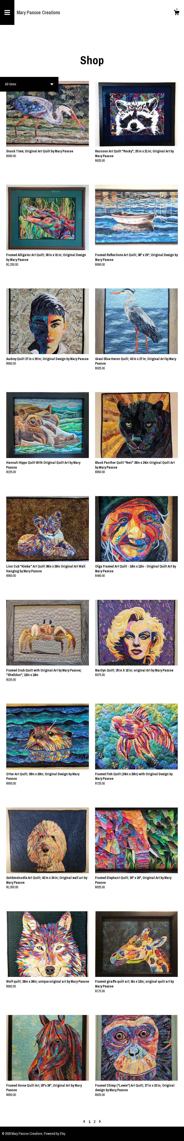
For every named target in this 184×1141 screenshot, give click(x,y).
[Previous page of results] (84, 1121)
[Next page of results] (100, 1121)
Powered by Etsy (54, 1133)
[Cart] (176, 13)
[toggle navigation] (7, 12)
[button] (29, 84)
